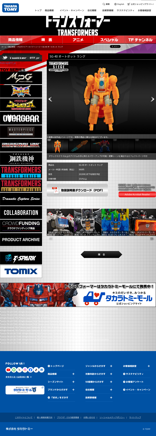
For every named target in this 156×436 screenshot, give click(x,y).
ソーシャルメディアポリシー (112, 417)
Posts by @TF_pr (8, 63)
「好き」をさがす (59, 397)
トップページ (57, 366)
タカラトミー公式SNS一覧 (17, 377)
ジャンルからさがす (95, 366)
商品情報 (11, 47)
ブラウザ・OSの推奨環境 (68, 417)
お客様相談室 (129, 366)
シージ (37, 47)
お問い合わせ (89, 417)
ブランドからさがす (58, 389)
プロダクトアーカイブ (25, 47)
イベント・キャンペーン (138, 389)
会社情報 (89, 389)
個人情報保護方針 (44, 417)
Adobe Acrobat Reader (137, 194)
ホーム (3, 47)
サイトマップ (135, 417)
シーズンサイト (55, 381)
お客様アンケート (135, 381)
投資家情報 (90, 397)
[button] (50, 99)
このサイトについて (23, 417)
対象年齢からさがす (95, 373)
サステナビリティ (135, 373)
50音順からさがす (94, 381)
